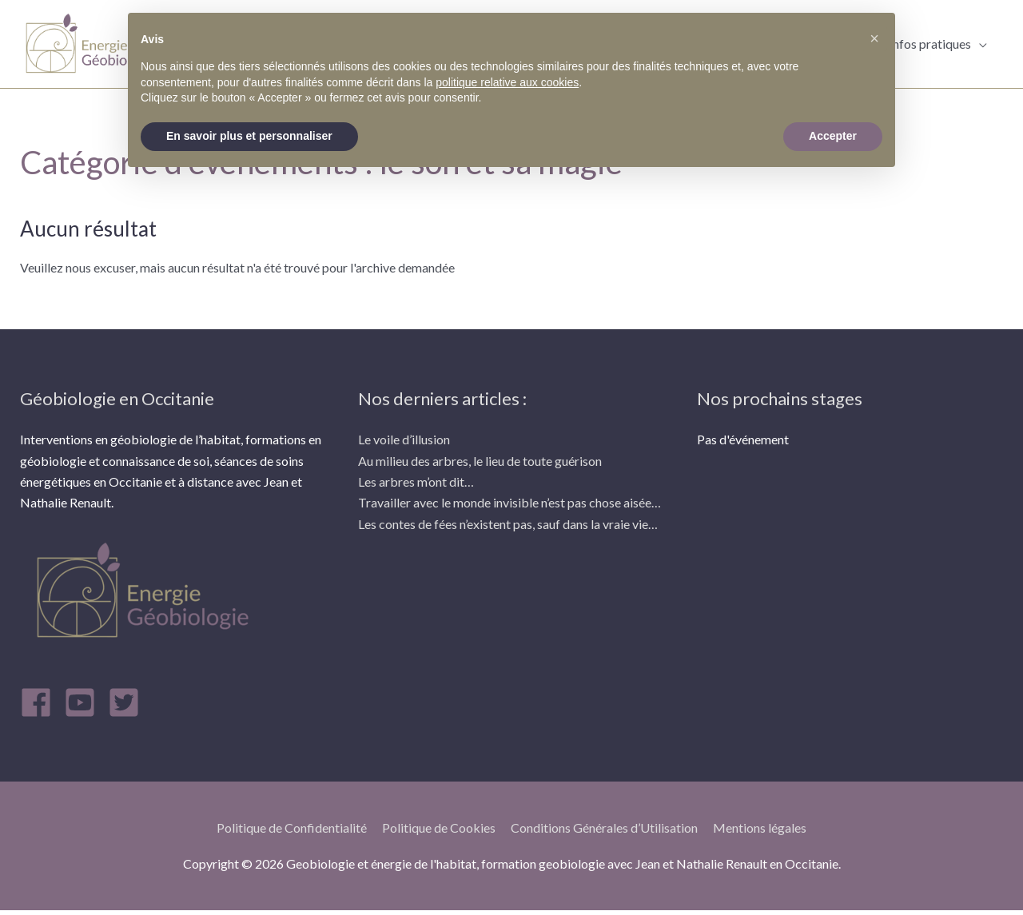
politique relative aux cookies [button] (507, 82)
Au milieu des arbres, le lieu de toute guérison (480, 460)
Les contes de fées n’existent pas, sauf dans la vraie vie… (508, 523)
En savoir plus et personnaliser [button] (249, 135)
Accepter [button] (833, 135)
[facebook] (41, 702)
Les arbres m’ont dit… (416, 481)
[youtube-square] (84, 702)
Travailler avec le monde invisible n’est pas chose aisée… (509, 502)
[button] (874, 38)
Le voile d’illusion (404, 439)
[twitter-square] (128, 702)
